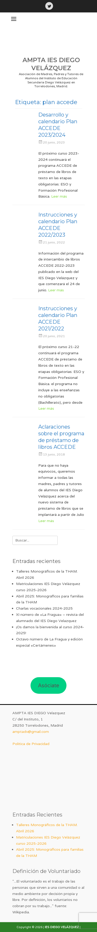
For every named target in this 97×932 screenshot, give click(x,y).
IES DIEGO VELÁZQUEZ (62, 927)
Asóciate (48, 685)
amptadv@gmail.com (30, 731)
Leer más (59, 196)
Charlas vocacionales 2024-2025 (44, 608)
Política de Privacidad (30, 743)
